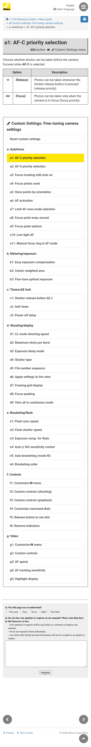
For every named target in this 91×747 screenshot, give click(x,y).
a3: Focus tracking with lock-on (31, 175)
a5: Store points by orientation (30, 192)
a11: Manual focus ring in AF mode (33, 243)
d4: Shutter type (21, 360)
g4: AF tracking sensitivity (27, 570)
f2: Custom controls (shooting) (31, 491)
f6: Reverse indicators (25, 526)
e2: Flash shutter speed (26, 430)
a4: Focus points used (25, 183)
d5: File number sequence (27, 368)
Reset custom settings (25, 139)
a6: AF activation (21, 200)
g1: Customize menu (26, 544)
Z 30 (23, 19)
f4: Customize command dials (30, 509)
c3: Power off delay (23, 315)
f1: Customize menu (25, 483)
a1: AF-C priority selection (28, 158)
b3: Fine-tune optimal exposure (31, 279)
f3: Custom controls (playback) (31, 500)
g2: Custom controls (23, 553)
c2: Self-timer (19, 306)
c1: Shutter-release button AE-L (31, 298)
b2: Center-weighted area (27, 271)
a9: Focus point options (26, 226)
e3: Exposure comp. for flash (29, 438)
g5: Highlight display (24, 579)
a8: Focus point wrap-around (29, 218)
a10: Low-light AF (22, 235)
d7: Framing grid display (26, 385)
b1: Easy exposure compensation (32, 262)
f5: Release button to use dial (30, 517)
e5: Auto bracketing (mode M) (30, 456)
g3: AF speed (19, 562)
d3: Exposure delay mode (27, 351)
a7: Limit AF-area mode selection (32, 209)
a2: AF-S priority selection (27, 166)
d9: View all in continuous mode (31, 402)
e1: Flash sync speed (24, 421)
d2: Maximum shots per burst (30, 342)
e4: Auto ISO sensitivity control (32, 447)
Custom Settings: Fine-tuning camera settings (36, 23)
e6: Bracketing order (24, 464)
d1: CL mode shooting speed (29, 334)
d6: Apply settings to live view (30, 377)
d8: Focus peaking (22, 394)
